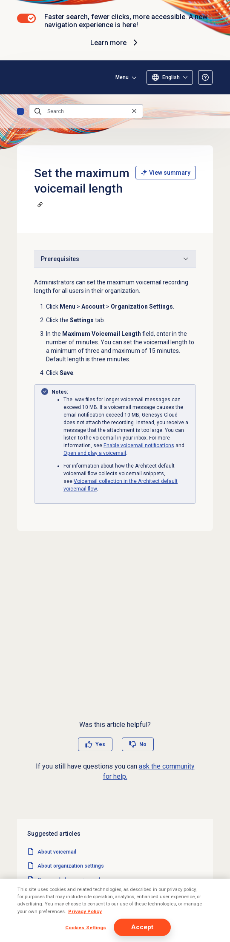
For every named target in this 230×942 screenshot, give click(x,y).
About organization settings (70, 866)
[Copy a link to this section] (40, 204)
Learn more (115, 42)
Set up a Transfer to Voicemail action (81, 936)
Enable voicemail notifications (139, 445)
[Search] (86, 111)
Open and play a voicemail (94, 453)
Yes (100, 744)
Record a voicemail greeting (70, 908)
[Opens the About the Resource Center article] (205, 77)
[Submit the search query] (37, 111)
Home (20, 111)
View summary (165, 172)
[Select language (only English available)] (170, 77)
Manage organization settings (73, 894)
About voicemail (56, 852)
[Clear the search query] (134, 111)
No (143, 744)
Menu (122, 77)
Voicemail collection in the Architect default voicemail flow (107, 922)
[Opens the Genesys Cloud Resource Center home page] (20, 77)
